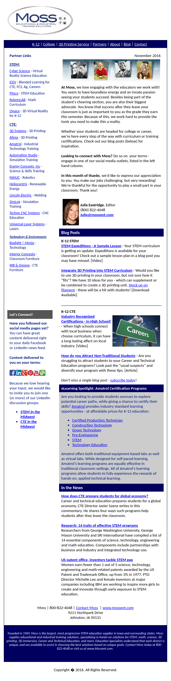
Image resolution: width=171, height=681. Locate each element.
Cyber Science (20, 71)
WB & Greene (20, 265)
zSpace (15, 111)
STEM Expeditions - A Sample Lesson (91, 245)
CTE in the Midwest (28, 424)
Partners (99, 44)
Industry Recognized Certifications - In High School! (86, 319)
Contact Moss (87, 607)
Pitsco (14, 93)
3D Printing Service (74, 44)
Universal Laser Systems (27, 224)
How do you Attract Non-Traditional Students (98, 355)
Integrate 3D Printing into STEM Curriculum (96, 270)
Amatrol (16, 144)
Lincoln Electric (21, 195)
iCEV (13, 82)
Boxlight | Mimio (22, 243)
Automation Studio (23, 155)
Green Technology (86, 430)
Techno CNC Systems (25, 213)
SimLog (15, 201)
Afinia (14, 137)
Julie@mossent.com (97, 214)
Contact (141, 44)
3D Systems (18, 131)
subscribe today (123, 380)
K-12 (35, 44)
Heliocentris (18, 184)
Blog (127, 44)
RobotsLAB (17, 100)
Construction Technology (92, 425)
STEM (76, 439)
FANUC (15, 177)
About (115, 44)
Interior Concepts (22, 254)
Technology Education (89, 444)
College (49, 44)
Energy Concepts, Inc (25, 166)
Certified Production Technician (97, 420)
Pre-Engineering (85, 434)
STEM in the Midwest (30, 414)
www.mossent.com (118, 607)
